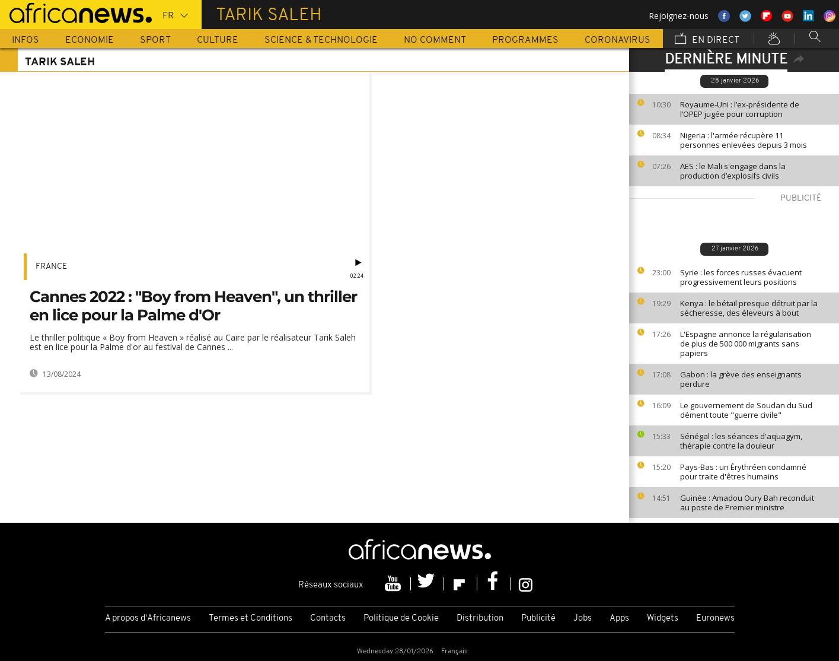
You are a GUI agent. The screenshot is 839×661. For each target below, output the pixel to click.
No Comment (435, 40)
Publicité (538, 618)
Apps (619, 618)
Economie (89, 40)
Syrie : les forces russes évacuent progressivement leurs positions (741, 277)
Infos (25, 40)
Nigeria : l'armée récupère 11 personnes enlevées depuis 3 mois (743, 140)
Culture (217, 40)
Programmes (525, 40)
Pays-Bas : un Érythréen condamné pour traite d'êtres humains (743, 471)
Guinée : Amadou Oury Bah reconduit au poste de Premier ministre (747, 502)
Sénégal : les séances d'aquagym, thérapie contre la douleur (741, 440)
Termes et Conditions (250, 618)
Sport (155, 40)
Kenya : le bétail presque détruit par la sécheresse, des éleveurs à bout (749, 307)
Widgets (662, 618)
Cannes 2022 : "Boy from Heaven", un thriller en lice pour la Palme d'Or (193, 306)
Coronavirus (617, 40)
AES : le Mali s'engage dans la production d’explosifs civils (733, 170)
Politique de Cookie (401, 618)
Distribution (480, 618)
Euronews (715, 618)
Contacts (328, 618)
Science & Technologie (321, 40)
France (51, 266)
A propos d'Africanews (148, 618)
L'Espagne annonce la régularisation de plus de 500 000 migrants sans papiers (745, 343)
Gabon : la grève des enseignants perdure (741, 379)
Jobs (582, 618)
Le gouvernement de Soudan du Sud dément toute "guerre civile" (746, 410)
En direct (707, 39)
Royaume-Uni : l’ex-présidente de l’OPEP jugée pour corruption (739, 109)
